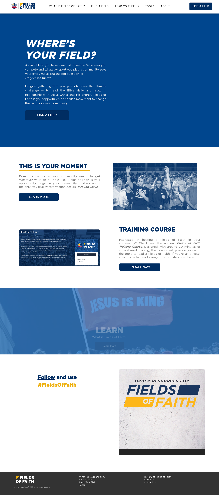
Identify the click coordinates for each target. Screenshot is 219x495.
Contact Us (150, 482)
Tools (82, 485)
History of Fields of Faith (157, 477)
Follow (46, 377)
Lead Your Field (87, 482)
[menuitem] (67, 6)
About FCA (150, 480)
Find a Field (85, 480)
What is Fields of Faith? (92, 477)
